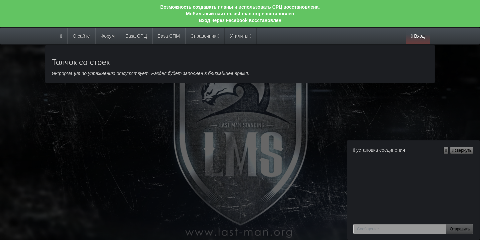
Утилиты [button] (241, 36)
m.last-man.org (243, 13)
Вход (418, 36)
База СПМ (169, 36)
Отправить (460, 229)
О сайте (81, 36)
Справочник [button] (205, 36)
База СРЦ (136, 36)
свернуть (461, 150)
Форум (108, 36)
